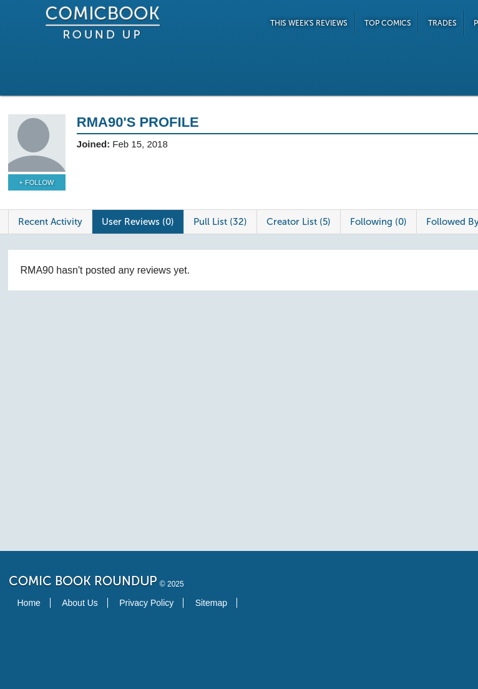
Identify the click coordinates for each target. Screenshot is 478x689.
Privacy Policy (146, 603)
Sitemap (211, 603)
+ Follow (36, 182)
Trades (442, 23)
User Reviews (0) (138, 221)
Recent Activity (50, 221)
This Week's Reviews (309, 23)
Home (29, 603)
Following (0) (378, 221)
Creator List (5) (298, 221)
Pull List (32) (220, 221)
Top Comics (387, 23)
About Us (80, 603)
